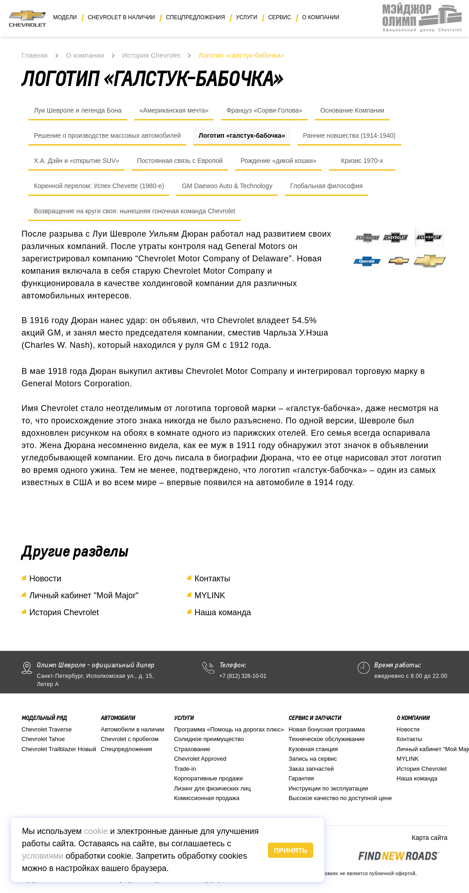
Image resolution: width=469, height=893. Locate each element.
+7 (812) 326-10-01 (243, 676)
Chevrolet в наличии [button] (121, 17)
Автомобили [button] (118, 717)
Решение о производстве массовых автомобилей (107, 135)
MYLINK (210, 595)
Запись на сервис (313, 758)
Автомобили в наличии (132, 729)
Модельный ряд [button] (44, 717)
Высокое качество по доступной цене (340, 798)
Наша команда (223, 612)
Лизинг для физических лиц (212, 788)
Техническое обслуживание (327, 739)
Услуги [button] (246, 17)
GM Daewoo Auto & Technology (227, 185)
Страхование (192, 749)
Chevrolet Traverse (47, 729)
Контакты (212, 578)
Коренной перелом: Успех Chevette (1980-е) (99, 185)
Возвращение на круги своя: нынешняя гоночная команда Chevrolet (134, 211)
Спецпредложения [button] (195, 17)
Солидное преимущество (209, 739)
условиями (42, 856)
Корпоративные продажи (208, 778)
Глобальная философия (326, 185)
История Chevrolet (151, 55)
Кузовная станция (313, 749)
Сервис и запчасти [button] (315, 717)
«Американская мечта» (174, 110)
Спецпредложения (126, 749)
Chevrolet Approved (200, 758)
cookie (96, 831)
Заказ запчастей (311, 768)
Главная (35, 55)
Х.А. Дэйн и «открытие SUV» (76, 160)
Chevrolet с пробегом (129, 739)
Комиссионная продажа (207, 798)
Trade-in (185, 768)
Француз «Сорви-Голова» (264, 110)
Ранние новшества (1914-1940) (349, 135)
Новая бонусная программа (327, 729)
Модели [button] (65, 17)
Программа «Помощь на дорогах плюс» (229, 729)
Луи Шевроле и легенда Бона (78, 110)
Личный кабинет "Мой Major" (83, 595)
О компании (85, 55)
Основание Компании (352, 110)
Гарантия (301, 778)
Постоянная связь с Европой (180, 160)
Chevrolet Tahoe (43, 739)
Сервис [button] (279, 17)
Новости (45, 578)
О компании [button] (320, 17)
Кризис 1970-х (362, 160)
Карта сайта (429, 837)
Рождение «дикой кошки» (278, 160)
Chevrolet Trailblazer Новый (59, 749)
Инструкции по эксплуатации (328, 788)
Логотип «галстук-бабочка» (242, 135)
